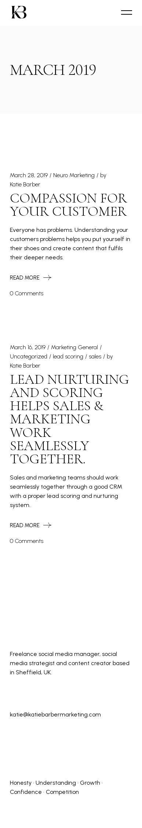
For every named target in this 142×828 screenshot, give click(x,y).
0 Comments (26, 293)
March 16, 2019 (27, 347)
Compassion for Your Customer (68, 205)
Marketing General (74, 347)
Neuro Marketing (74, 175)
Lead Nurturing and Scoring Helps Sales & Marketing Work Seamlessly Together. (69, 419)
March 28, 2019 (29, 175)
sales (95, 356)
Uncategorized (28, 356)
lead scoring (68, 356)
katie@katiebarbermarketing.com (55, 714)
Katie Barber (25, 184)
